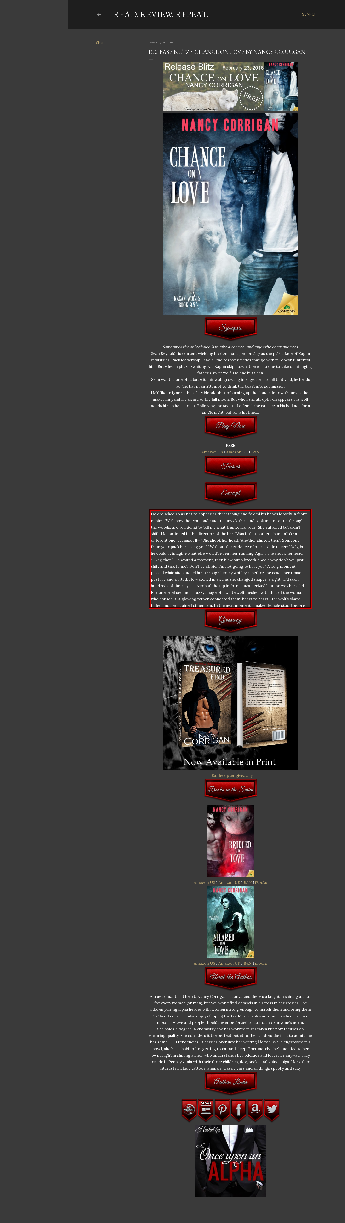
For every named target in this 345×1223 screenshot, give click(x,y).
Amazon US (212, 452)
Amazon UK (237, 452)
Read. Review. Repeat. (160, 14)
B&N (255, 452)
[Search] (309, 14)
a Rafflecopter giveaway (230, 775)
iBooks (261, 882)
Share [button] (101, 43)
